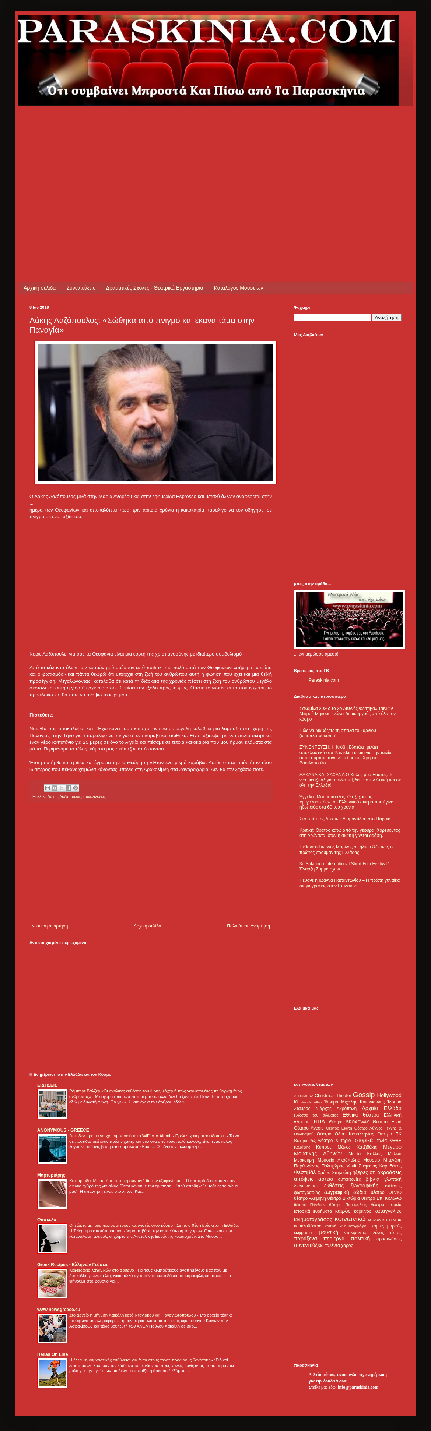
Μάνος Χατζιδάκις (357, 1147)
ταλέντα (332, 1245)
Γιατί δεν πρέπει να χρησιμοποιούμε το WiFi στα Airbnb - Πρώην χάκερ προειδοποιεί (148, 1136)
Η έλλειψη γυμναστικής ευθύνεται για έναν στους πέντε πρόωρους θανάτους (140, 1360)
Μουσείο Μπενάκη (382, 1160)
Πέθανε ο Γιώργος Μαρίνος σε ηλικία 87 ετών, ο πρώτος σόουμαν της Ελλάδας (346, 849)
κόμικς (377, 1226)
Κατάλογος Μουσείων (238, 288)
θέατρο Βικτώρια (343, 1198)
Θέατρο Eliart (387, 1121)
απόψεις (303, 1179)
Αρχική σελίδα (40, 288)
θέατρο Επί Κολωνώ (381, 1198)
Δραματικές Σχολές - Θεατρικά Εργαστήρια (154, 288)
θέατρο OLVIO (386, 1192)
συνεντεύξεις (94, 796)
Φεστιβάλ (305, 1172)
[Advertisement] (156, 157)
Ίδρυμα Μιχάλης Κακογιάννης (354, 1102)
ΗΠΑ (319, 1121)
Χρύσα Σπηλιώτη (334, 1172)
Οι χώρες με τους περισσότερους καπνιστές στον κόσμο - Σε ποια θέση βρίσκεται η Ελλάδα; (155, 1225)
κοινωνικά (349, 1219)
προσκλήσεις (389, 1238)
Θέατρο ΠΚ (389, 1134)
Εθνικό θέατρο (361, 1115)
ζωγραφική (336, 1192)
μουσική (328, 1232)
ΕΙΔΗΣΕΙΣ (47, 1085)
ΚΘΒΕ (395, 1140)
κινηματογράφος (313, 1219)
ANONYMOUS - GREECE (63, 1130)
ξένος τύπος (387, 1232)
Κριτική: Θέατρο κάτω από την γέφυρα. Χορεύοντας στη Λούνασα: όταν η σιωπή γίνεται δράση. (349, 833)
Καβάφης (302, 1147)
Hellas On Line (52, 1354)
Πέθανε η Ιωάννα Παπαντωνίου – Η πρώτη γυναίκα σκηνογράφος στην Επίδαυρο (349, 883)
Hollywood (389, 1095)
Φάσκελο (46, 1219)
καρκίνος (362, 1211)
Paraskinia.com (324, 680)
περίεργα (334, 1238)
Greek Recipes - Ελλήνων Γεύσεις (72, 1264)
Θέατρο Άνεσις (309, 1128)
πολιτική (360, 1238)
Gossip (364, 1095)
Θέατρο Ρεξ (305, 1140)
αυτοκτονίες (349, 1179)
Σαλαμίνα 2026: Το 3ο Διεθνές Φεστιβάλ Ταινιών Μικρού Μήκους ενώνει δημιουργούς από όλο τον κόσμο (347, 714)
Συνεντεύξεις (80, 288)
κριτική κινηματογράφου (346, 1226)
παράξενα (305, 1238)
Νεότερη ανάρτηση (49, 926)
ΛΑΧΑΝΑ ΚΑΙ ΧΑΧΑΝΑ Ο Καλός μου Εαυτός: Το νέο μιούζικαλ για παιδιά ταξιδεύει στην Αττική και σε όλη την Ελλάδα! (350, 780)
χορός (347, 1245)
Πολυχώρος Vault (339, 1166)
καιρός (343, 1211)
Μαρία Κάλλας (365, 1153)
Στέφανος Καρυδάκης (380, 1166)
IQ (296, 1102)
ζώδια (360, 1192)
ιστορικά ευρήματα (313, 1211)
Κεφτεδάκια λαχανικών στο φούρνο (102, 1270)
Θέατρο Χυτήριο (334, 1140)
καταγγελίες (388, 1211)
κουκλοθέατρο (308, 1226)
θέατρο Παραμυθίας (348, 1204)
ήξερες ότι (364, 1172)
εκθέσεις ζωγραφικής (351, 1185)
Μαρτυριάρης (51, 1175)
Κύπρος (324, 1147)
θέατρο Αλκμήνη (310, 1198)
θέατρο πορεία (386, 1204)
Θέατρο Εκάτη (339, 1128)
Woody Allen (311, 1102)
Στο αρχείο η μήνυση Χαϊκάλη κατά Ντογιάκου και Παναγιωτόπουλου (133, 1315)
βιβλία (372, 1179)
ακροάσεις (390, 1172)
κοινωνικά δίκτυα (385, 1219)
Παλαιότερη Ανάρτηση (248, 926)
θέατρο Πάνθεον (309, 1204)
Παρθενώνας (306, 1166)
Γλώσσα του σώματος (316, 1115)
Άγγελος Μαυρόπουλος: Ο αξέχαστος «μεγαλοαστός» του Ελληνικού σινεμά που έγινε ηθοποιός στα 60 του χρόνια (346, 802)
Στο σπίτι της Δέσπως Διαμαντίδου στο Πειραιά (344, 819)
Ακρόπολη (347, 1108)
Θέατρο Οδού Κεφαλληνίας (345, 1134)
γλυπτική (393, 1179)
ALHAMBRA (303, 1096)
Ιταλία (381, 1140)
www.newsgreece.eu (58, 1309)
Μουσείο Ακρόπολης (339, 1160)
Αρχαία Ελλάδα (382, 1108)
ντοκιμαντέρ (356, 1232)
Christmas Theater (333, 1095)
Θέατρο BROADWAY (349, 1122)
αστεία (325, 1179)
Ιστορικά (363, 1140)
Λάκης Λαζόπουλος (64, 796)
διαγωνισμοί (306, 1185)
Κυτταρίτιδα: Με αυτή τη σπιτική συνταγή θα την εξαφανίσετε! (126, 1181)
